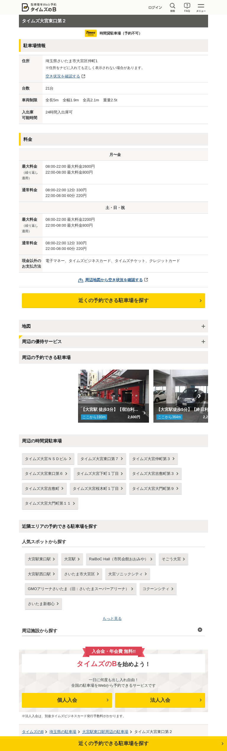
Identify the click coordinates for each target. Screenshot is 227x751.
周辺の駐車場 (105, 731)
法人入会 (160, 700)
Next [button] (199, 396)
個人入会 (67, 700)
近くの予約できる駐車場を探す (113, 300)
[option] (113, 396)
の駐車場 (62, 731)
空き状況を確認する (63, 76)
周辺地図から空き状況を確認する (114, 280)
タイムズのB (33, 731)
